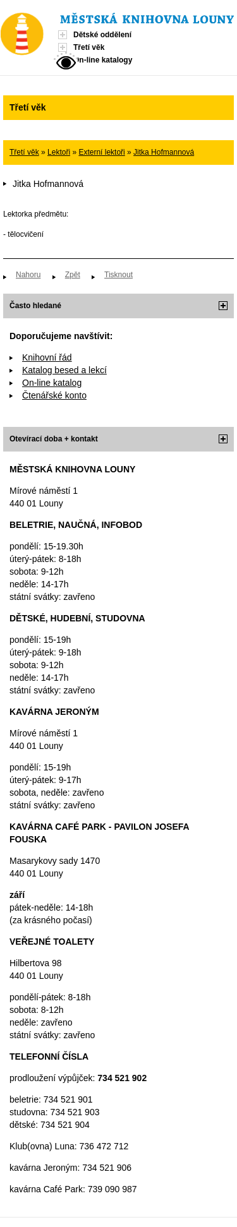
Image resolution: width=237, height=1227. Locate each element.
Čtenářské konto (54, 395)
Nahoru (28, 274)
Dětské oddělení (102, 34)
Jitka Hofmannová (163, 152)
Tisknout (118, 274)
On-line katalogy (102, 60)
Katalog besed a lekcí (64, 370)
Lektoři (58, 152)
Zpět (72, 274)
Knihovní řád (47, 357)
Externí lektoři (101, 152)
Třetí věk (88, 47)
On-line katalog (52, 383)
